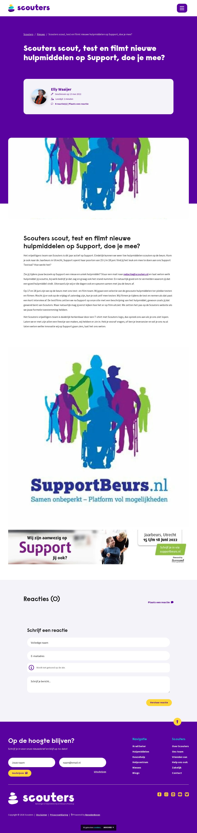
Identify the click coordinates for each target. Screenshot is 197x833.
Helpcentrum (140, 762)
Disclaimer (41, 814)
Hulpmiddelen (140, 751)
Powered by (85, 814)
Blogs (136, 772)
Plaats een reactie (79, 104)
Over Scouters (180, 746)
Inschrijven (19, 773)
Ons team (177, 751)
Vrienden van (179, 757)
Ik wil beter (139, 746)
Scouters (28, 34)
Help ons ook (180, 762)
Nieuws (41, 34)
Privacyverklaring (59, 814)
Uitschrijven (100, 771)
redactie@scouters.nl (135, 274)
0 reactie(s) (61, 104)
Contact (177, 772)
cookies (97, 827)
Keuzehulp (138, 757)
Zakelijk (176, 767)
